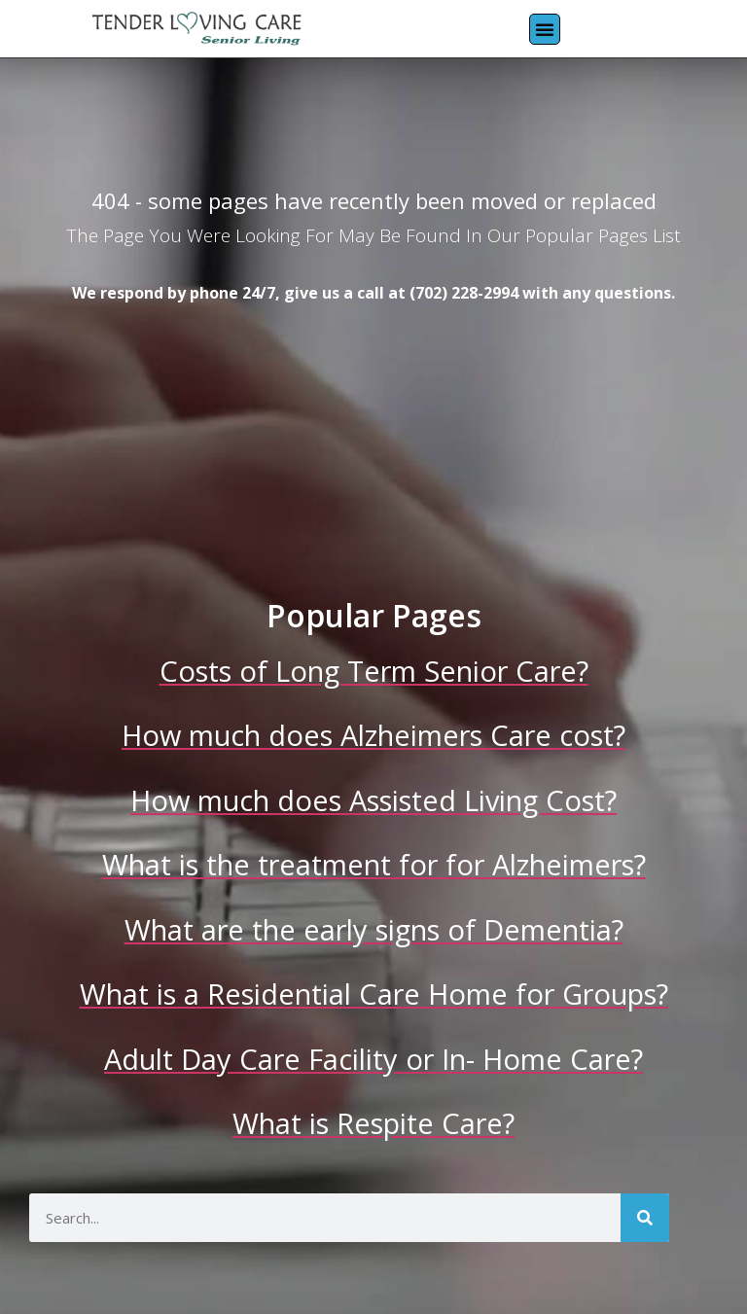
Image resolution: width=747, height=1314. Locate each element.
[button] (544, 29)
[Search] (645, 1217)
